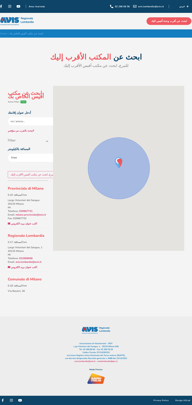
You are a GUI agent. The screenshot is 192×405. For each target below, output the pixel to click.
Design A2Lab (182, 400)
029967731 (26, 211)
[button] (119, 164)
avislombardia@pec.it (107, 361)
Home (3, 33)
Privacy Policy (161, 400)
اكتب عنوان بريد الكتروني (22, 223)
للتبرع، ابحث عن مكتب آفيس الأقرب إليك (33, 174)
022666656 (26, 258)
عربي (184, 6)
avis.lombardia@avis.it (29, 262)
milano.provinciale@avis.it (31, 214)
